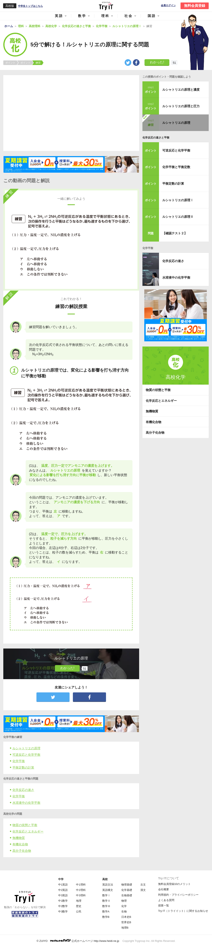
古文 (143, 884)
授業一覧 (163, 905)
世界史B (126, 922)
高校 (105, 879)
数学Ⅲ (106, 906)
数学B (106, 916)
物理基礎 (126, 884)
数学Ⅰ (106, 895)
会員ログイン (168, 5)
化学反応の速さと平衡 (155, 137)
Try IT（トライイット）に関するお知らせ (183, 910)
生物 (124, 911)
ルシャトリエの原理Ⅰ (177, 200)
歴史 (78, 906)
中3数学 (63, 911)
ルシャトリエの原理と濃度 (181, 89)
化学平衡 (18, 761)
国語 (152, 16)
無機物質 (18, 838)
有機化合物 (20, 844)
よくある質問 (166, 900)
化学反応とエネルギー (27, 831)
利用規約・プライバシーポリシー (178, 894)
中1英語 (63, 884)
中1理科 (81, 884)
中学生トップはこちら (30, 6)
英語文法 (107, 884)
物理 (124, 900)
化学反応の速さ (23, 790)
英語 (59, 16)
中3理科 (81, 895)
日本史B (126, 916)
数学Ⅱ (106, 900)
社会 (128, 16)
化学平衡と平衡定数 (176, 167)
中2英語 (63, 890)
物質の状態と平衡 (24, 825)
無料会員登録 (194, 6)
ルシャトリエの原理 (26, 748)
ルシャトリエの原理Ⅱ (177, 216)
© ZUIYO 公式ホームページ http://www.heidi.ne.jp (78, 940)
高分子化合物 (21, 850)
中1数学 (63, 900)
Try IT (106, 6)
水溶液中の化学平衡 (26, 802)
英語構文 (107, 890)
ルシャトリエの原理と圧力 (181, 106)
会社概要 (163, 889)
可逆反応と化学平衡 (26, 754)
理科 (105, 16)
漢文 (143, 890)
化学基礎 (126, 890)
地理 (78, 900)
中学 (61, 879)
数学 (82, 16)
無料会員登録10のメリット (174, 884)
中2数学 (63, 906)
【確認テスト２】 (174, 233)
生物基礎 (126, 895)
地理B (125, 927)
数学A (106, 911)
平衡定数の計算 (23, 767)
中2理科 (81, 890)
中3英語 (63, 895)
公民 (78, 911)
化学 (124, 906)
